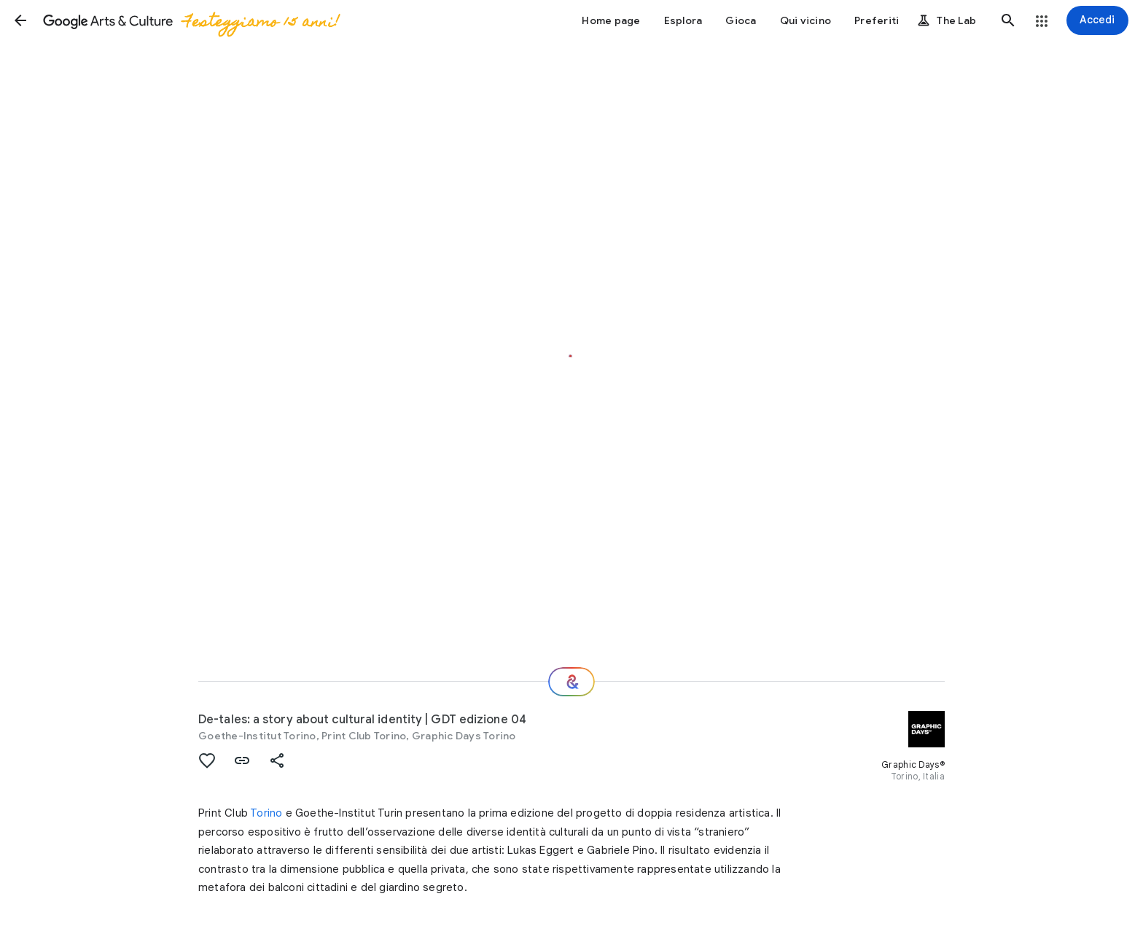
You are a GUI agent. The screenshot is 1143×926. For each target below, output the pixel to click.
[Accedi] (1097, 20)
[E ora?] (571, 681)
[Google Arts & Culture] (190, 20)
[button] (20, 20)
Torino (266, 813)
